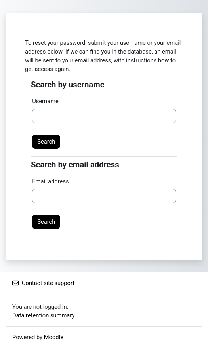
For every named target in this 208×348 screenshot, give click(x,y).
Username (45, 101)
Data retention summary (43, 315)
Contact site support (43, 282)
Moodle (53, 337)
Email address (50, 181)
